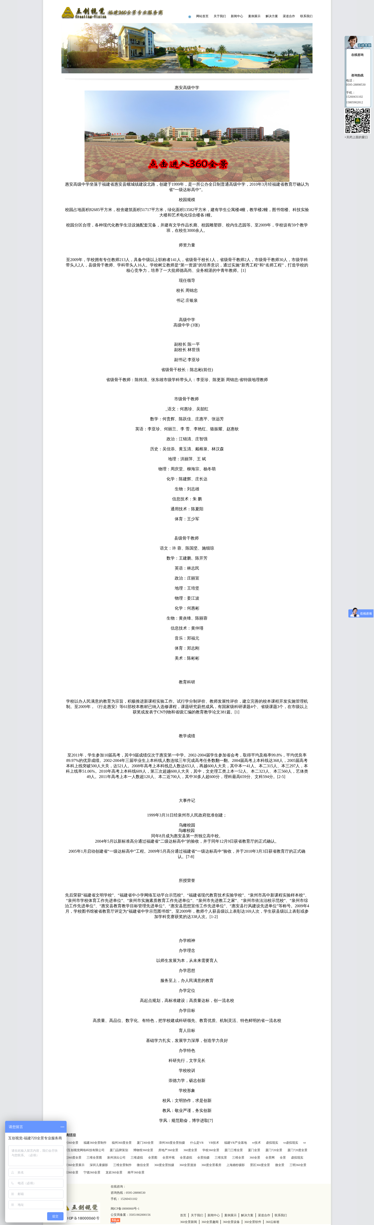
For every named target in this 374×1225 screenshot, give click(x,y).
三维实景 (221, 1157)
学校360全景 (210, 1150)
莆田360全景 (69, 1172)
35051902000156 (140, 1215)
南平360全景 (136, 1172)
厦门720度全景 (297, 1150)
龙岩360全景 (114, 1172)
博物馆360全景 (143, 1150)
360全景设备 (231, 1222)
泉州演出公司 (116, 1157)
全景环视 (168, 1157)
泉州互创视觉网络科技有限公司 (83, 1150)
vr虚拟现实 (290, 1142)
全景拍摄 (203, 1157)
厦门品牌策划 (119, 1150)
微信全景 (143, 1165)
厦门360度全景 (71, 1157)
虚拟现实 (272, 1142)
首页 (183, 1215)
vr (304, 1142)
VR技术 (214, 1142)
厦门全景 (254, 1150)
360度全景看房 (211, 1165)
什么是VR (197, 1142)
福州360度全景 (122, 1142)
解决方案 (272, 16)
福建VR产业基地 (235, 1142)
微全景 (279, 1165)
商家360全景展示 (73, 1165)
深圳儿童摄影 (99, 1165)
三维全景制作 (122, 1165)
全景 (283, 1157)
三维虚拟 (137, 1157)
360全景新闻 (188, 1222)
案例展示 (254, 16)
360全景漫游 (187, 1165)
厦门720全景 (273, 1150)
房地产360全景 (168, 1150)
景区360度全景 (260, 1165)
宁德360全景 (92, 1172)
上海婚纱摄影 (235, 1165)
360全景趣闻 (210, 1222)
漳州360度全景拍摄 (172, 1142)
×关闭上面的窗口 (356, 137)
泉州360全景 (69, 1142)
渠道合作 (289, 16)
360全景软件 (252, 1222)
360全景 (255, 1157)
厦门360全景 (145, 1142)
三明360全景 (297, 1165)
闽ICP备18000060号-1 (125, 1208)
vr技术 (256, 1142)
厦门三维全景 (233, 1150)
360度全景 (190, 1150)
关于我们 (220, 16)
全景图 (152, 1157)
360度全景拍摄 (164, 1165)
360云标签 (272, 1222)
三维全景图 (94, 1157)
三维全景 (238, 1157)
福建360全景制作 (95, 1142)
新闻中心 (237, 16)
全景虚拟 (186, 1157)
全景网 (270, 1157)
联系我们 (306, 16)
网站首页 (202, 16)
